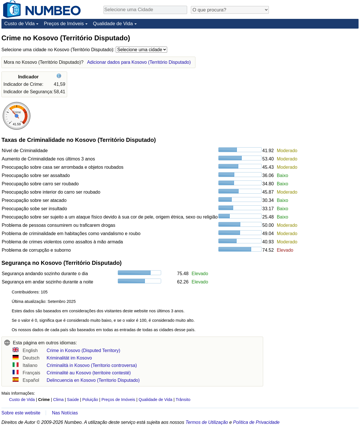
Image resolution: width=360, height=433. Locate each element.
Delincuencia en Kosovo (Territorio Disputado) (93, 380)
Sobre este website (20, 412)
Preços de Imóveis (64, 23)
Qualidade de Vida (113, 23)
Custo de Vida (19, 23)
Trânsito (183, 399)
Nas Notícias (65, 412)
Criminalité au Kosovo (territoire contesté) (89, 372)
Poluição (90, 399)
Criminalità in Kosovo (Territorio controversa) (92, 365)
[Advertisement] (316, 69)
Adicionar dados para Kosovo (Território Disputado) (139, 62)
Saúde (73, 399)
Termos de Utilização (206, 422)
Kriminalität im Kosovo (69, 357)
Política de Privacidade (256, 422)
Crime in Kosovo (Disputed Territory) (83, 350)
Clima (58, 399)
